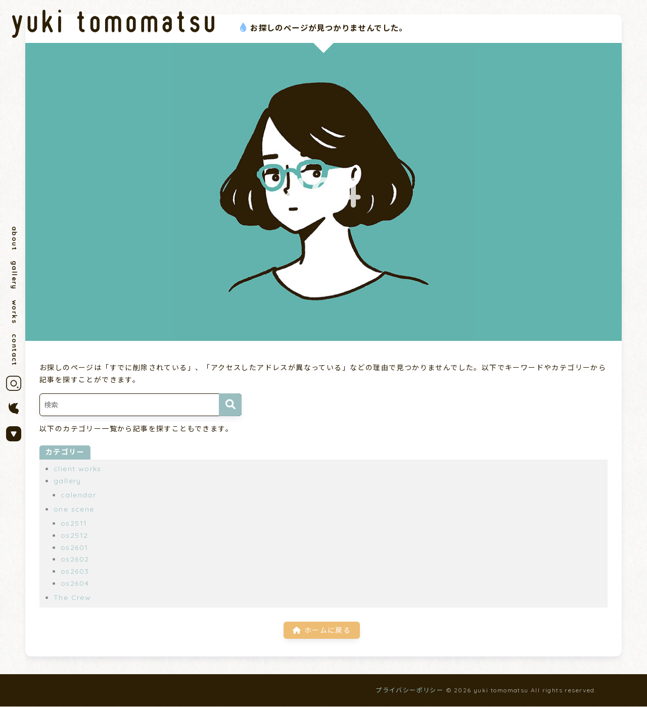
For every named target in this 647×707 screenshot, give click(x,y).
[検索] (230, 404)
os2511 (74, 523)
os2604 (75, 583)
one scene (74, 509)
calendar (78, 494)
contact (14, 352)
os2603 (75, 571)
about (14, 238)
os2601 (74, 547)
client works (78, 468)
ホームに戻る (322, 629)
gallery (14, 276)
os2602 (75, 559)
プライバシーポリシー (409, 690)
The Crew (72, 597)
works (14, 314)
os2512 (74, 535)
